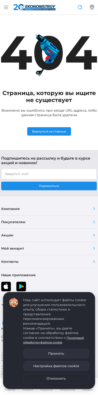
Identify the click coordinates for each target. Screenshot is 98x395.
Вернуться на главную (49, 131)
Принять (56, 353)
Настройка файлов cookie (56, 366)
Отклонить (56, 378)
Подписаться (49, 186)
